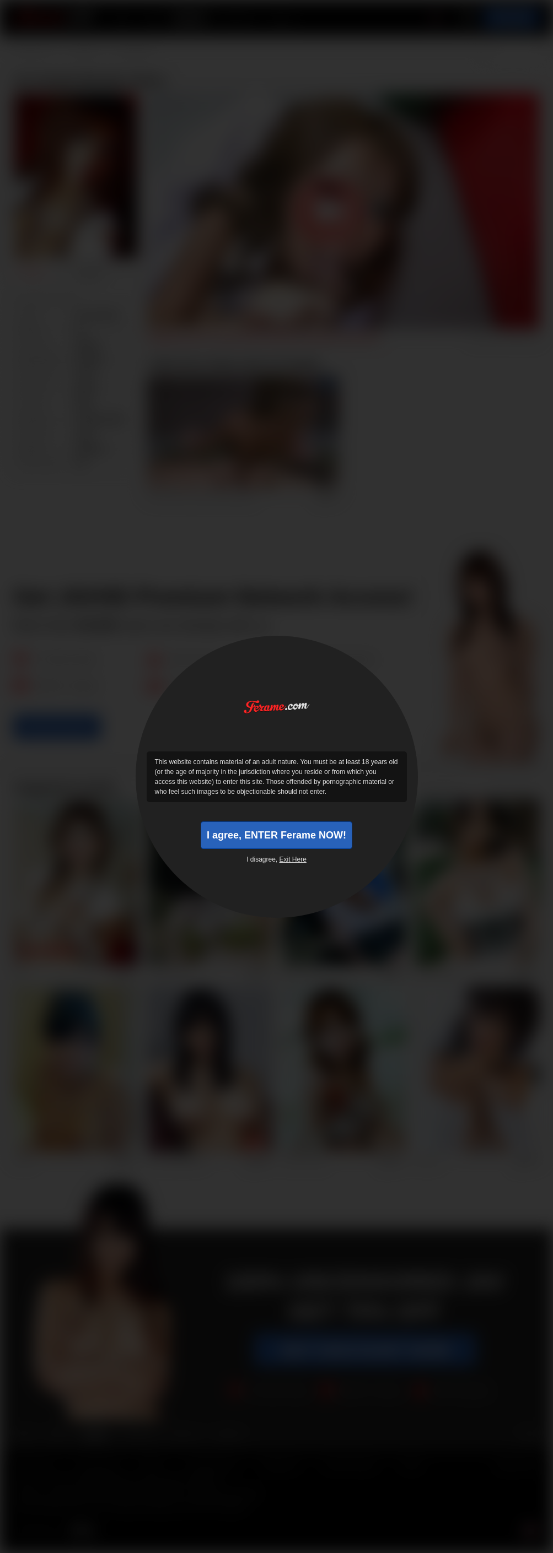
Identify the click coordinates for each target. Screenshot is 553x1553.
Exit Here (293, 859)
